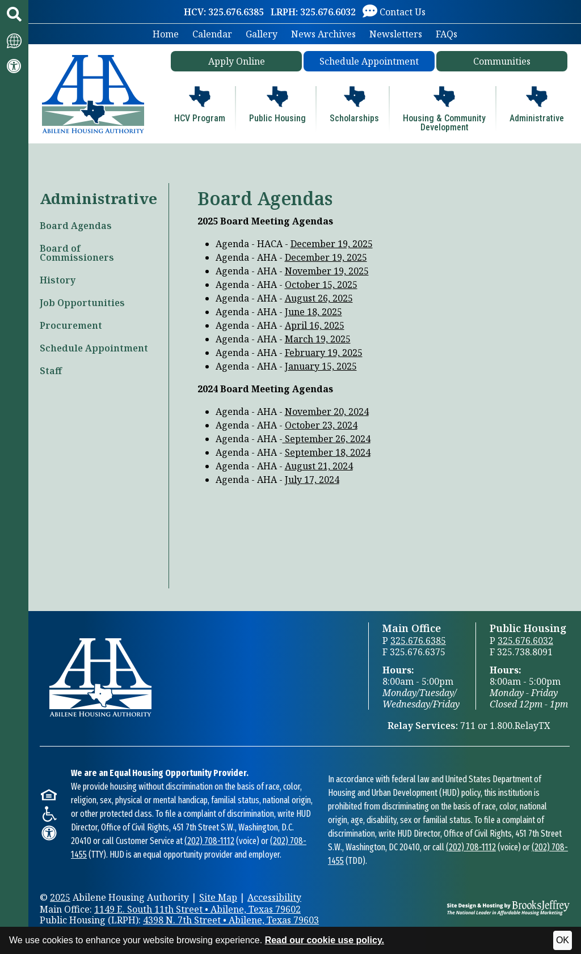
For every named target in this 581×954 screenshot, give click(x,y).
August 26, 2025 (319, 298)
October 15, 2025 (321, 284)
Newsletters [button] (395, 34)
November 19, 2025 (327, 271)
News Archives (323, 34)
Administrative (98, 198)
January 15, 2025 (321, 366)
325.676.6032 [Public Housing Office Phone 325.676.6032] (525, 640)
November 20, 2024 (327, 411)
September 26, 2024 (327, 439)
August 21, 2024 (319, 466)
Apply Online (236, 61)
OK (562, 940)
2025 (60, 897)
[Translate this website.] (14, 40)
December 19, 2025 (331, 244)
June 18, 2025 (313, 312)
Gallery (261, 34)
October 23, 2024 (321, 425)
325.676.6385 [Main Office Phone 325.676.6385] (418, 640)
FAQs (446, 34)
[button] (14, 14)
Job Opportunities (82, 302)
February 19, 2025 (324, 352)
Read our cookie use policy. (324, 940)
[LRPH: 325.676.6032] (313, 12)
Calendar (212, 34)
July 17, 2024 (312, 479)
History (57, 280)
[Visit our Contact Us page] (394, 11)
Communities (502, 61)
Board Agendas (76, 225)
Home (166, 34)
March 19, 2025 (318, 339)
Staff (51, 370)
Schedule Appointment (369, 61)
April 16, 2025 (314, 325)
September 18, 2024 (328, 452)
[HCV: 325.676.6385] (224, 12)
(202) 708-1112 (209, 841)
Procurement (71, 325)
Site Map (218, 897)
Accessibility (274, 897)
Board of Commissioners (77, 253)
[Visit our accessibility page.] (14, 65)
